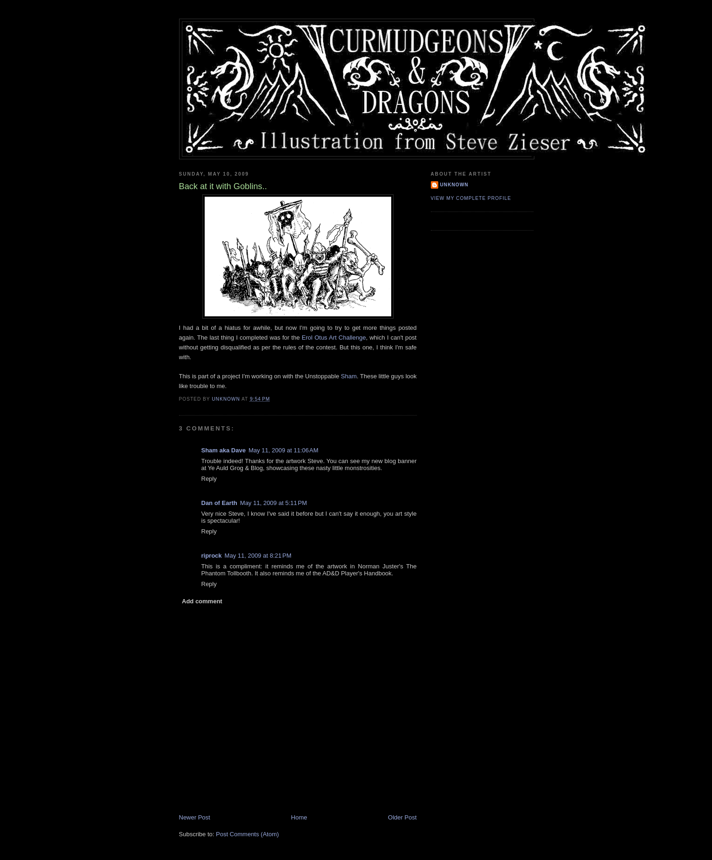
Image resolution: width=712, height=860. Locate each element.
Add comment (202, 601)
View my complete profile (471, 198)
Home (299, 817)
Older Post (402, 817)
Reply (209, 478)
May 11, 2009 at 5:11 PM (273, 502)
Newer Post (194, 817)
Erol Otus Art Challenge (334, 337)
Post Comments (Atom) (247, 834)
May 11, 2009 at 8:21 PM (258, 555)
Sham (349, 376)
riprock (211, 555)
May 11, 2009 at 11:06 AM (283, 450)
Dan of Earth (219, 502)
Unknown (454, 184)
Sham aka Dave (223, 450)
